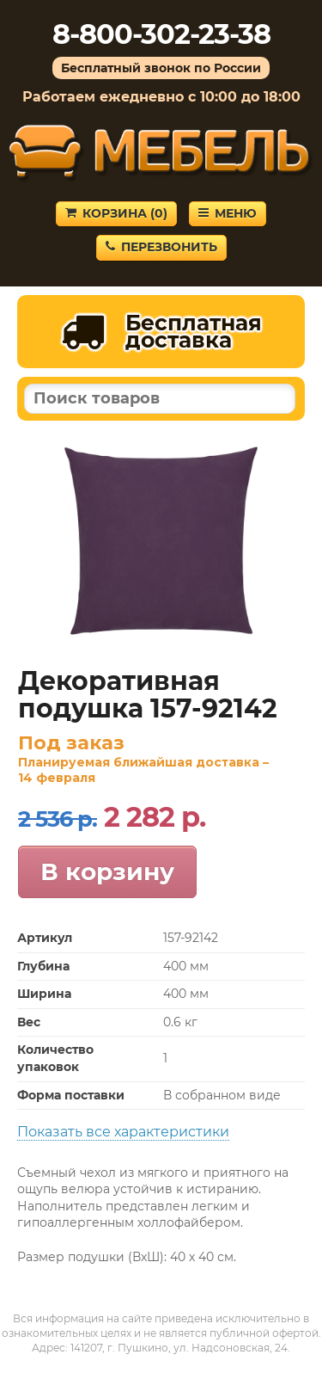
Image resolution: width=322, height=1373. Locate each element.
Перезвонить (161, 247)
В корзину (107, 871)
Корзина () (116, 213)
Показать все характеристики (123, 1132)
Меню (227, 213)
